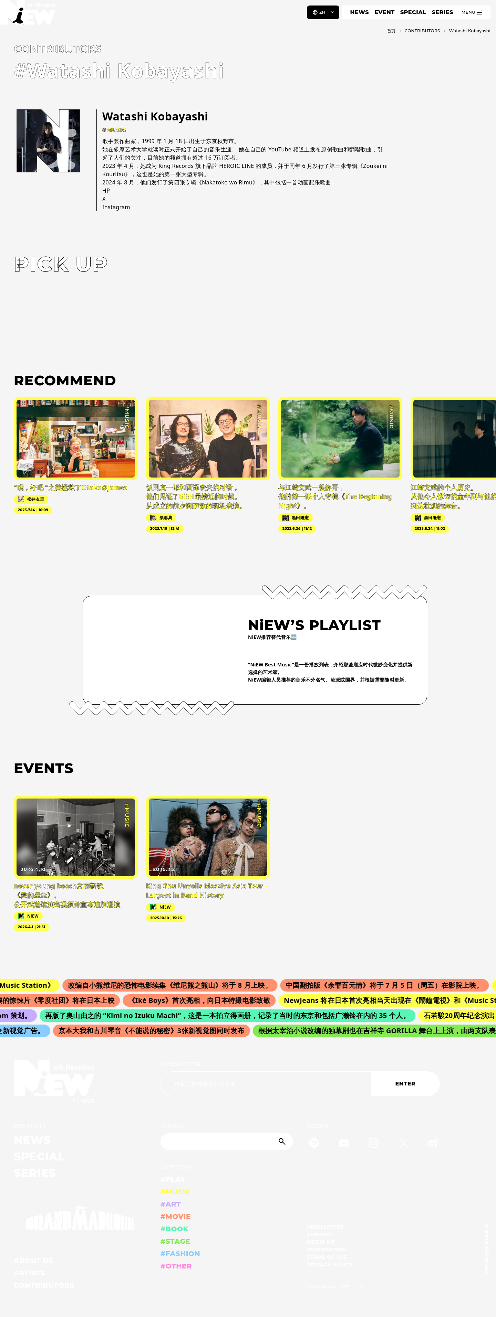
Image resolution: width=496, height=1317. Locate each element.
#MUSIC (175, 1192)
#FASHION (180, 1254)
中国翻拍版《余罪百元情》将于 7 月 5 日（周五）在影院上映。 (389, 985)
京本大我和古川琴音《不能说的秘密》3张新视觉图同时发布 (154, 1030)
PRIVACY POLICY (329, 1265)
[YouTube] (344, 1144)
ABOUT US (33, 1260)
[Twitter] (403, 1144)
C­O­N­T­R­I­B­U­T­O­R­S (422, 30)
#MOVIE (176, 1216)
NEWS (359, 12)
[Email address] (266, 1083)
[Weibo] (433, 1144)
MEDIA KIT (321, 1242)
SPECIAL (413, 12)
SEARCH (173, 1126)
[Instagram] (373, 1144)
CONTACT (320, 1234)
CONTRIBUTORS (44, 1285)
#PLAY (173, 1179)
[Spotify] (314, 1144)
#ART (171, 1204)
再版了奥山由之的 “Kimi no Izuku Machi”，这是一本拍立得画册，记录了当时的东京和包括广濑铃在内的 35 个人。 (231, 1015)
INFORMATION (326, 1249)
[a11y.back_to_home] (28, 15)
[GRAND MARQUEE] (80, 1218)
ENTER (405, 1083)
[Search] (227, 1141)
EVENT (384, 12)
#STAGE (175, 1241)
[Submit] (282, 1141)
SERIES (442, 12)
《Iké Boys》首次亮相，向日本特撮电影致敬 (203, 1000)
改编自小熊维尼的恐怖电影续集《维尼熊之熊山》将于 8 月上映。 (175, 985)
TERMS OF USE (327, 1257)
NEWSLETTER (181, 1064)
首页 (391, 30)
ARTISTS (29, 1273)
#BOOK (174, 1229)
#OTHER (176, 1266)
